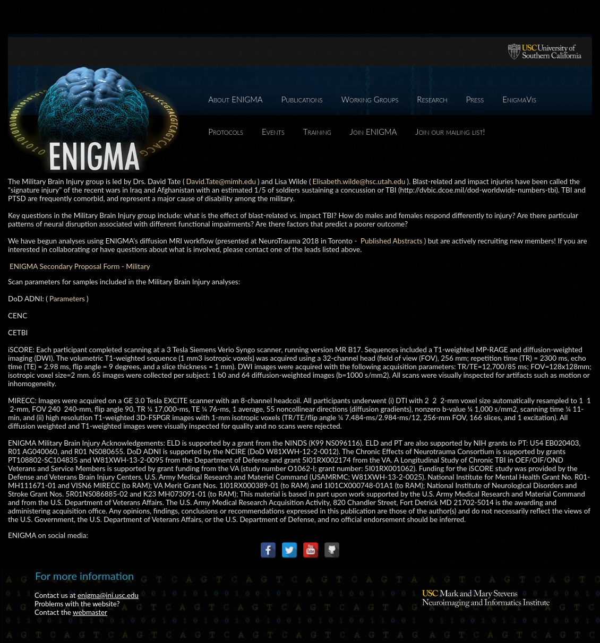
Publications (302, 99)
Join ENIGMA (373, 131)
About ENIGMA (235, 99)
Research (432, 99)
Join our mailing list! (450, 131)
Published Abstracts (392, 241)
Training (317, 131)
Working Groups (370, 99)
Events (273, 131)
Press (475, 99)
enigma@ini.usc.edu (108, 595)
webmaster (90, 612)
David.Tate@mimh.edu (221, 181)
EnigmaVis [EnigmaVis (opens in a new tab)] (519, 99)
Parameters (67, 298)
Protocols (225, 131)
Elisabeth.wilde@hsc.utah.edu (359, 181)
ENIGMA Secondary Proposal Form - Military (80, 266)
